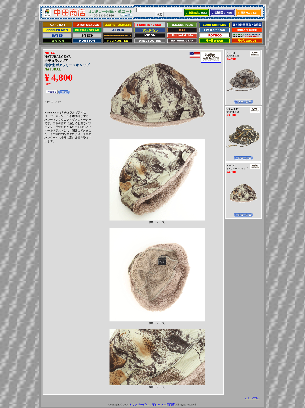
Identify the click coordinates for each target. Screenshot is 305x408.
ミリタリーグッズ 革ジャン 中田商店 (152, 404)
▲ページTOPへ (252, 398)
